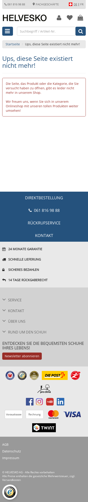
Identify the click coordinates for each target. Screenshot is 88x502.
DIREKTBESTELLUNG (44, 197)
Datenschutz (11, 451)
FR (82, 4)
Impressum (10, 458)
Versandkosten (11, 480)
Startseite (13, 44)
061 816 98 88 (14, 4)
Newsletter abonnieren (22, 356)
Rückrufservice (44, 223)
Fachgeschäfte (45, 4)
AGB (5, 444)
